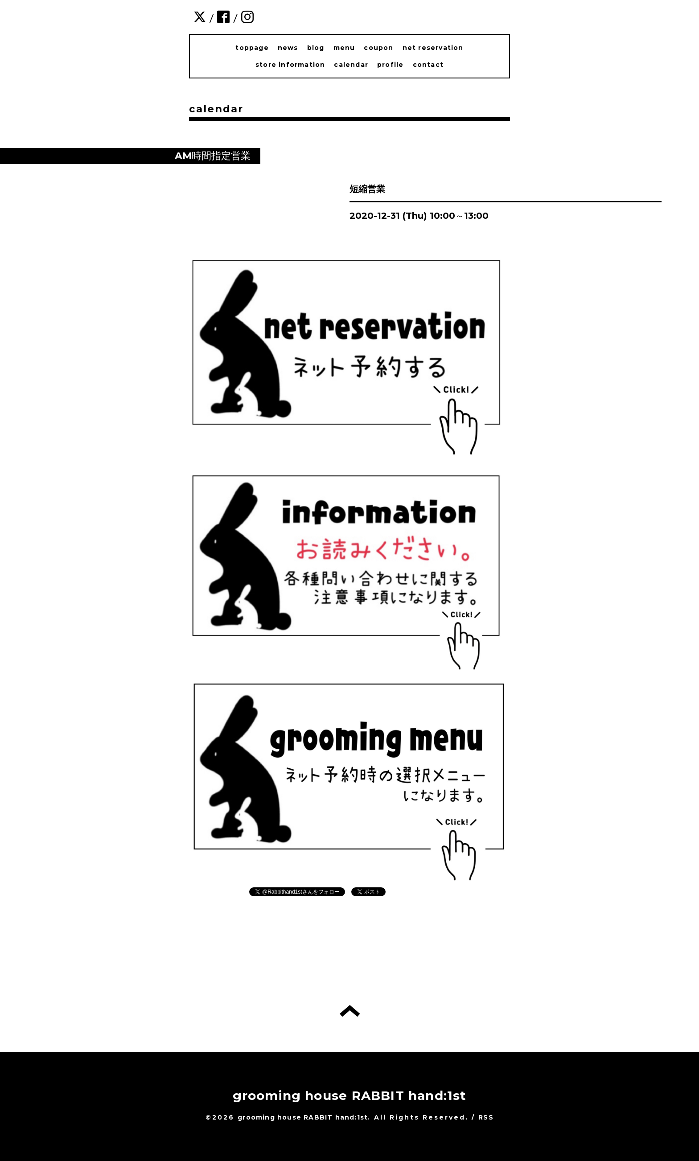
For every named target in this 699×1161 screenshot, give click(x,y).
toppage (251, 48)
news (288, 48)
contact (428, 65)
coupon (378, 48)
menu (344, 48)
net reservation (433, 48)
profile (390, 65)
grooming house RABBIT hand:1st (350, 1095)
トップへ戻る (350, 1011)
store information (290, 65)
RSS (485, 1117)
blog (316, 48)
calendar (351, 65)
